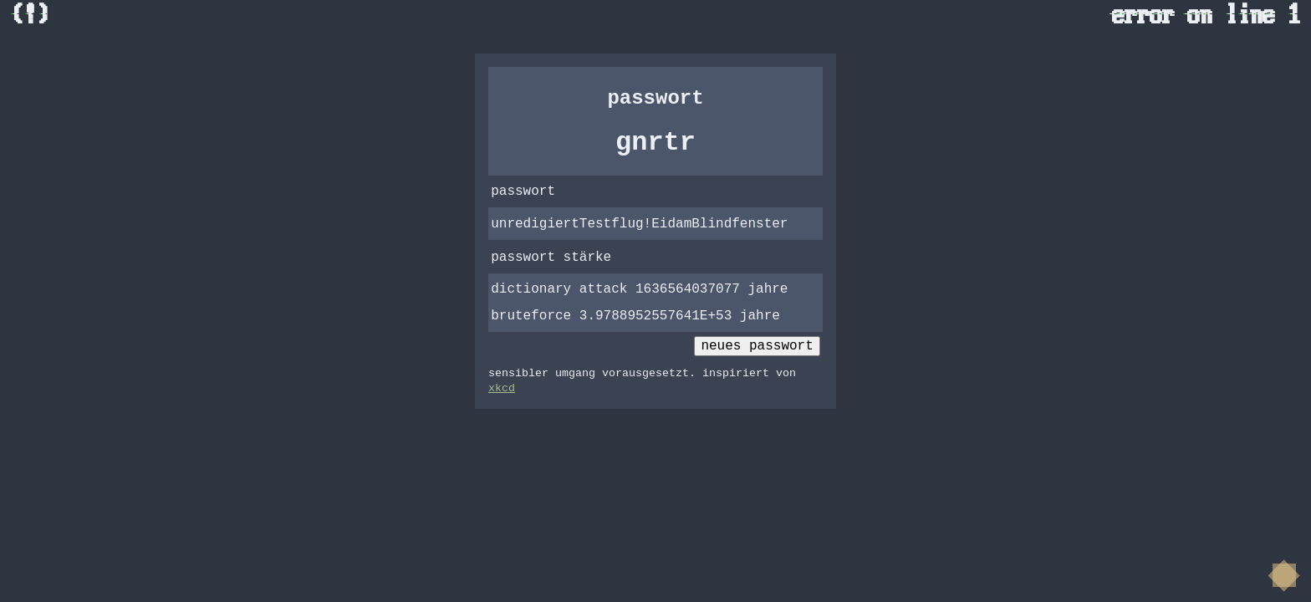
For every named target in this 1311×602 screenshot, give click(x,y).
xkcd (501, 388)
